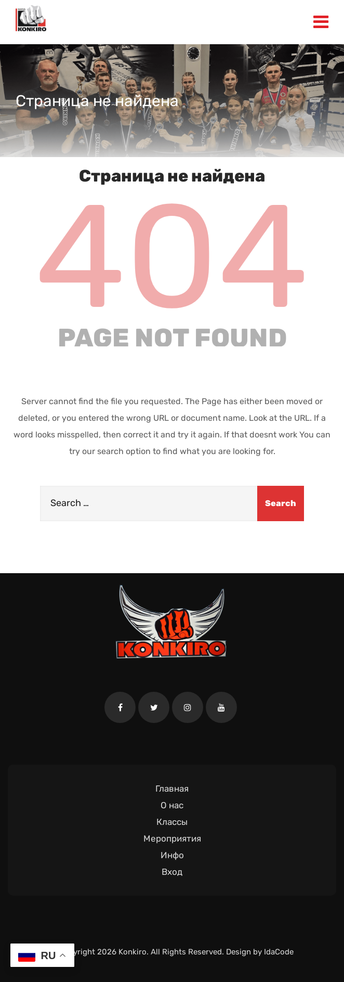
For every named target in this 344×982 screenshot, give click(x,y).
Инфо (172, 855)
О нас (172, 805)
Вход (172, 872)
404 (172, 257)
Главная (172, 788)
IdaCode (279, 952)
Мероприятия (172, 838)
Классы (172, 822)
